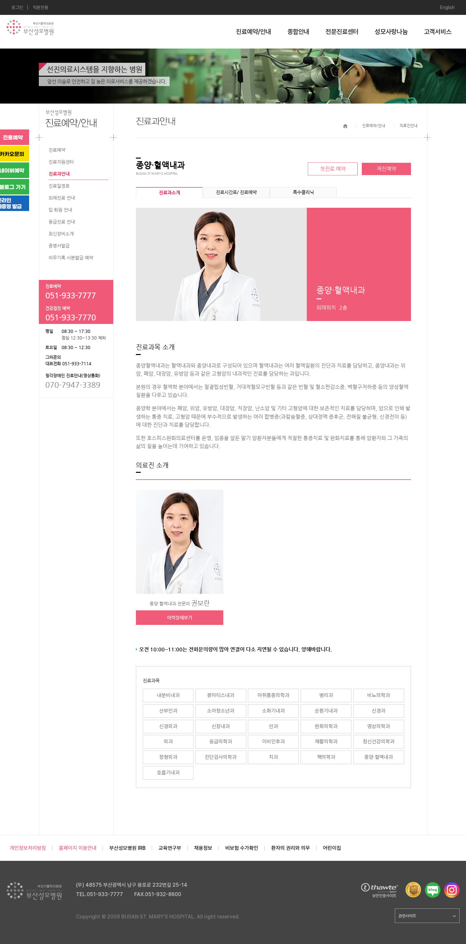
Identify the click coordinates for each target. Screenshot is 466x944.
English (447, 7)
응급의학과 (220, 742)
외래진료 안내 (62, 197)
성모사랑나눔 (391, 32)
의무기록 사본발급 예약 (71, 257)
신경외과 (168, 726)
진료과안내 (59, 173)
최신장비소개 (61, 233)
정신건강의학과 (378, 742)
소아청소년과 (220, 711)
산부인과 (168, 711)
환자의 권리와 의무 (290, 848)
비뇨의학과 (378, 695)
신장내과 (221, 726)
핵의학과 (326, 757)
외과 (168, 742)
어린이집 (332, 848)
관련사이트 (427, 916)
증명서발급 (59, 245)
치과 (273, 757)
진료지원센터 (61, 161)
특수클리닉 (303, 192)
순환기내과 (326, 711)
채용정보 (203, 848)
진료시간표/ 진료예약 (236, 192)
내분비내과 (168, 695)
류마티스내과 (220, 695)
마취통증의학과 (273, 695)
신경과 (378, 711)
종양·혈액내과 (378, 757)
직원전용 (40, 7)
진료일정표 (59, 185)
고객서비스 (437, 32)
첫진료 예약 (333, 169)
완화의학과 (326, 726)
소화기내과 (273, 711)
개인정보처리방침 (28, 848)
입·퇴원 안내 (60, 209)
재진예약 (386, 169)
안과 (273, 726)
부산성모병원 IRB (127, 848)
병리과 (326, 695)
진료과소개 (169, 192)
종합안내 (298, 32)
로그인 (17, 7)
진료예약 (57, 149)
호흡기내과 (168, 773)
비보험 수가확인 (241, 848)
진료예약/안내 (253, 32)
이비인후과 (273, 742)
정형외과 (168, 757)
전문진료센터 (342, 32)
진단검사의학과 (221, 757)
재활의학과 (326, 742)
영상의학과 (378, 726)
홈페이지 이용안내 (77, 848)
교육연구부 (170, 848)
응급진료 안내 (62, 221)
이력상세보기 (179, 617)
